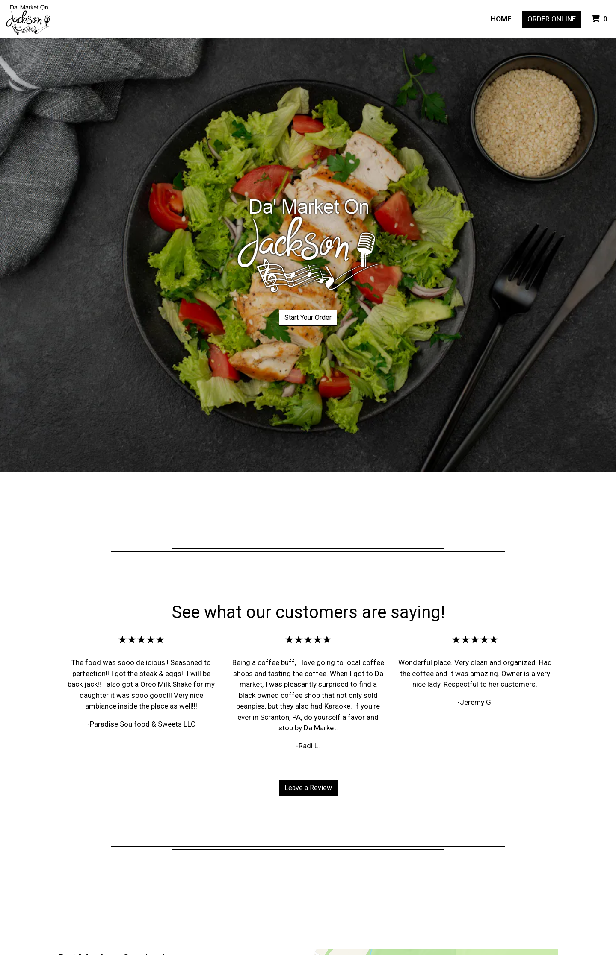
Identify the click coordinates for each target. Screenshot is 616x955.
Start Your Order (308, 317)
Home (501, 19)
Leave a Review (308, 788)
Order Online (551, 19)
